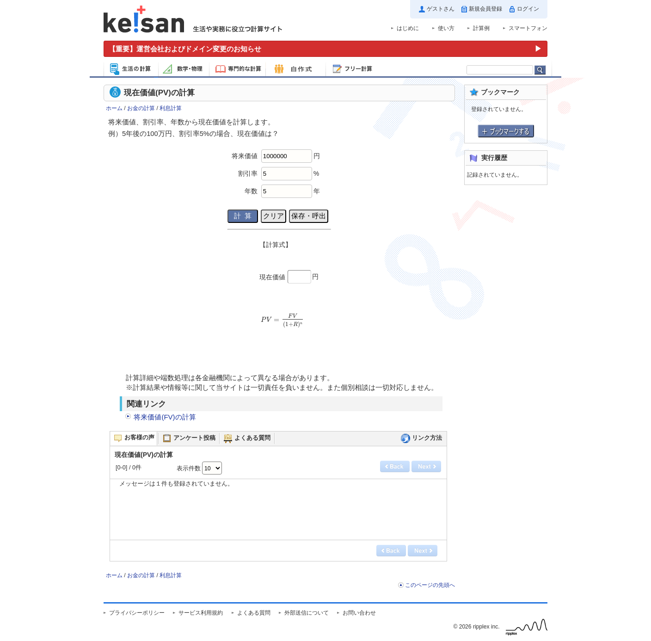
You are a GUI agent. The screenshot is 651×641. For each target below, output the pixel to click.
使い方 (446, 28)
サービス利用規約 (200, 613)
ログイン (528, 9)
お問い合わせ (359, 613)
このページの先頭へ (430, 585)
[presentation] (281, 323)
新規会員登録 (485, 9)
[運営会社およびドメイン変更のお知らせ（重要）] (325, 49)
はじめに (408, 28)
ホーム (114, 108)
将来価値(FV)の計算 (165, 417)
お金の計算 (141, 108)
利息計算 (171, 108)
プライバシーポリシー (137, 613)
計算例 (481, 28)
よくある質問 (253, 613)
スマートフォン (528, 28)
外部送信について (306, 613)
